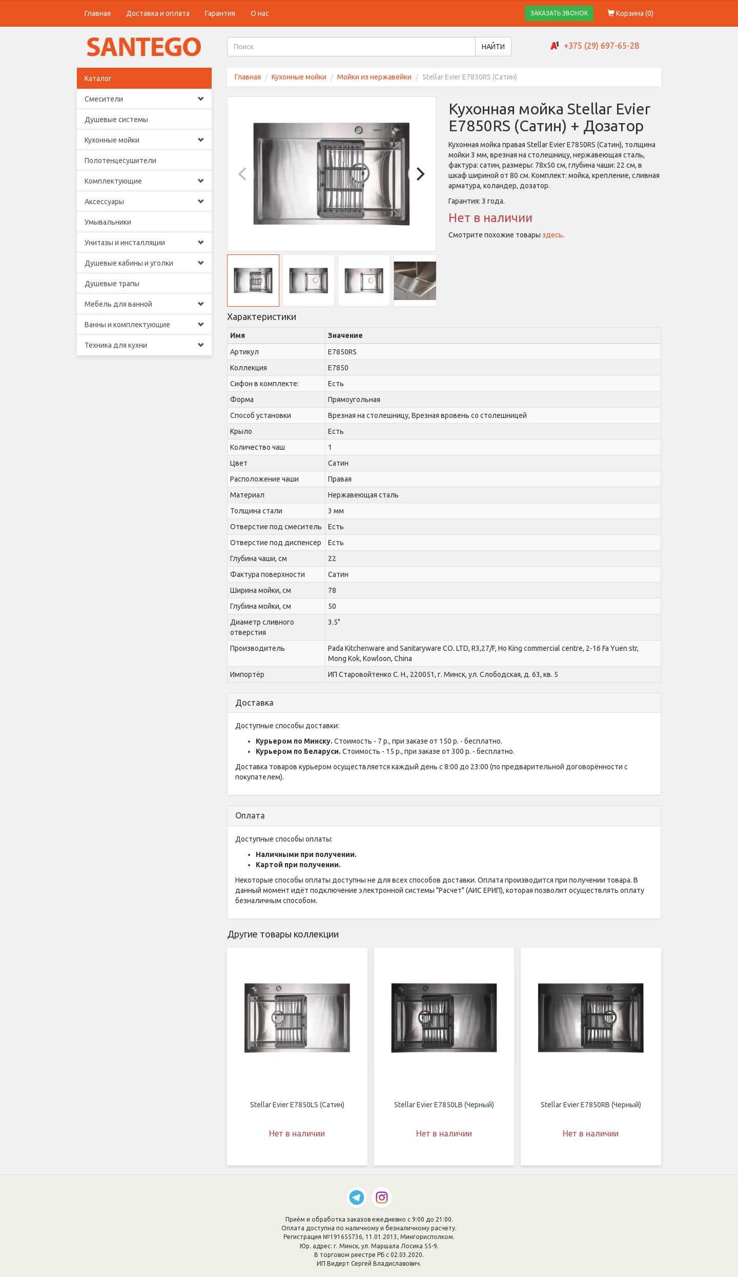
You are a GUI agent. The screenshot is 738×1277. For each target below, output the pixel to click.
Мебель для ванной (144, 304)
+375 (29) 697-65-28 (601, 45)
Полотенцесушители (120, 160)
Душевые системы (116, 119)
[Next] (419, 174)
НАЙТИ (493, 47)
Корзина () (630, 13)
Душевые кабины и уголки (144, 263)
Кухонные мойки (144, 140)
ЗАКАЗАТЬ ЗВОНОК (559, 13)
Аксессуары (144, 201)
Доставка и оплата (158, 13)
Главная (98, 13)
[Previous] (244, 174)
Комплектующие (144, 181)
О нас (260, 13)
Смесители (144, 99)
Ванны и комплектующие (144, 324)
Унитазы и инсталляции (144, 242)
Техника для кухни (144, 345)
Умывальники (108, 222)
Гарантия (220, 13)
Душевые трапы (112, 284)
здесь (552, 235)
